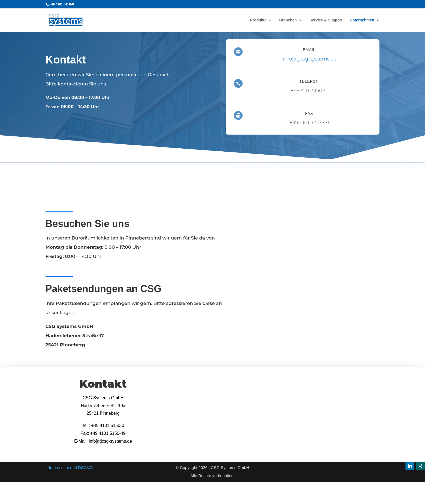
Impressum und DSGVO (71, 467)
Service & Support (326, 20)
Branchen (288, 20)
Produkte (258, 20)
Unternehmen (362, 20)
